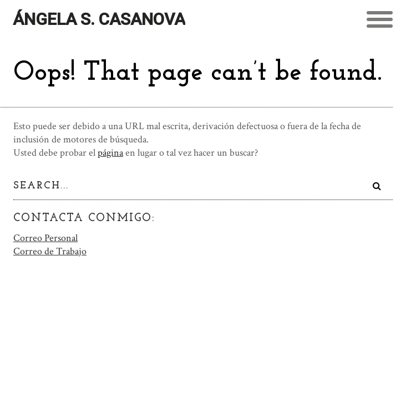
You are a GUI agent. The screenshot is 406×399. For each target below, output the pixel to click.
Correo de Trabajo (50, 250)
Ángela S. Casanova (99, 19)
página (110, 152)
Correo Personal (45, 237)
